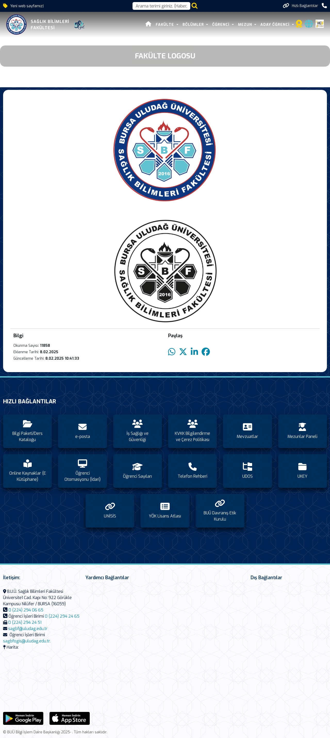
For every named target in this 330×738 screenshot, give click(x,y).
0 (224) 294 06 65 (26, 610)
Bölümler (194, 24)
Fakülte (165, 24)
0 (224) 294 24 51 (25, 622)
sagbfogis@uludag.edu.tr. (27, 641)
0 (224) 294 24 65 (62, 616)
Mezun (245, 24)
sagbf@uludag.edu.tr (27, 628)
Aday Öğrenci (275, 24)
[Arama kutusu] (161, 6)
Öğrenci (221, 24)
